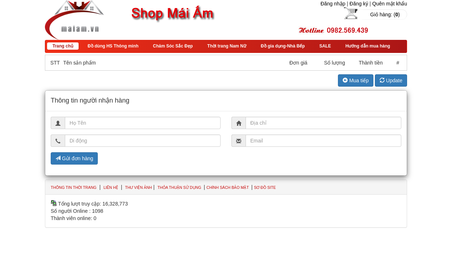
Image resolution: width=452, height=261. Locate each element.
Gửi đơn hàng (74, 158)
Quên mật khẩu (389, 4)
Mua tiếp (356, 80)
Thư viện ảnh (138, 187)
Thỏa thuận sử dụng (180, 187)
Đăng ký (359, 4)
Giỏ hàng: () (385, 14)
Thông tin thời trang (73, 187)
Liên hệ (111, 187)
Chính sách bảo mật (228, 187)
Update (391, 80)
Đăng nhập (333, 4)
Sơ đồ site (265, 187)
